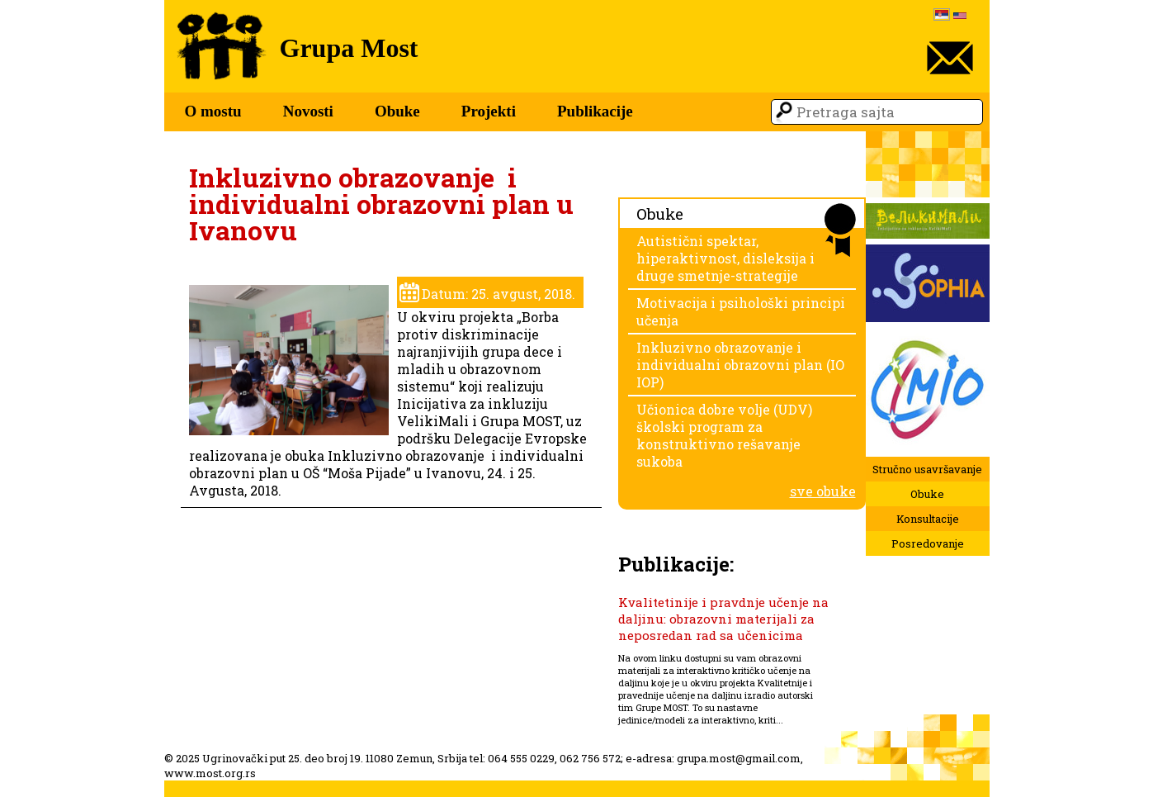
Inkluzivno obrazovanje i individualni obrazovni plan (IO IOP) (740, 365)
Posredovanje (927, 543)
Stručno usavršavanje (927, 469)
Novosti (308, 111)
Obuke (397, 111)
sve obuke (823, 491)
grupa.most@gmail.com (739, 758)
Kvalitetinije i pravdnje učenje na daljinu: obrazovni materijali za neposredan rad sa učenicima (723, 618)
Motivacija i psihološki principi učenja (740, 311)
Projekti (488, 111)
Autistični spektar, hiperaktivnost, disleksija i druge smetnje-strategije (725, 258)
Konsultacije (927, 518)
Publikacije (595, 111)
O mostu (213, 111)
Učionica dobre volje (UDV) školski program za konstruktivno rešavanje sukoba (724, 435)
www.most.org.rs (210, 773)
